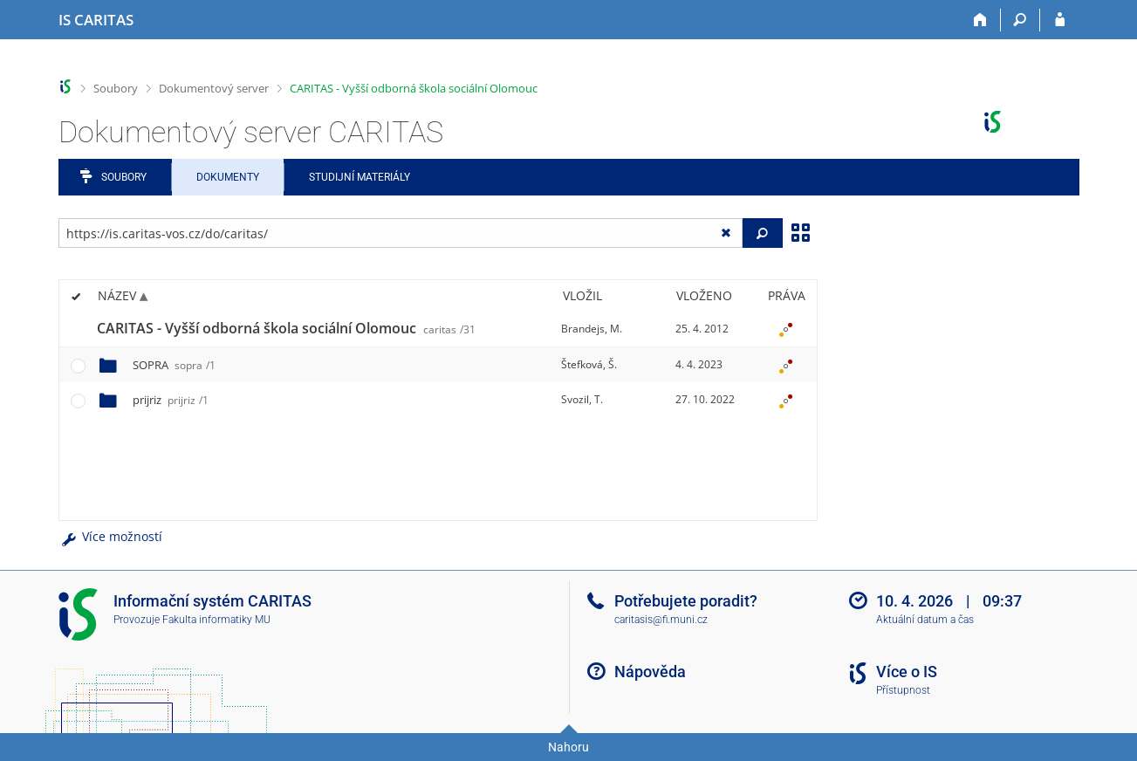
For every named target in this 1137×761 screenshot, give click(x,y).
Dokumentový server (214, 88)
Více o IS (906, 671)
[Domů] (981, 20)
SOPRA (174, 365)
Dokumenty (227, 177)
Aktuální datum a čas (925, 620)
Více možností (110, 536)
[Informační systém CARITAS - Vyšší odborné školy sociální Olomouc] (96, 20)
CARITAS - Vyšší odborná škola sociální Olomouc (414, 88)
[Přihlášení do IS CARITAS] (1059, 20)
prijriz (171, 400)
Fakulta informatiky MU (216, 620)
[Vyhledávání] (1020, 20)
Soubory (115, 88)
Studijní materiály (359, 177)
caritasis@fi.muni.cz (661, 620)
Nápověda (650, 671)
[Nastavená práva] (786, 329)
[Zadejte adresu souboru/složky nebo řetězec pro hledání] (400, 233)
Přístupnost (903, 690)
